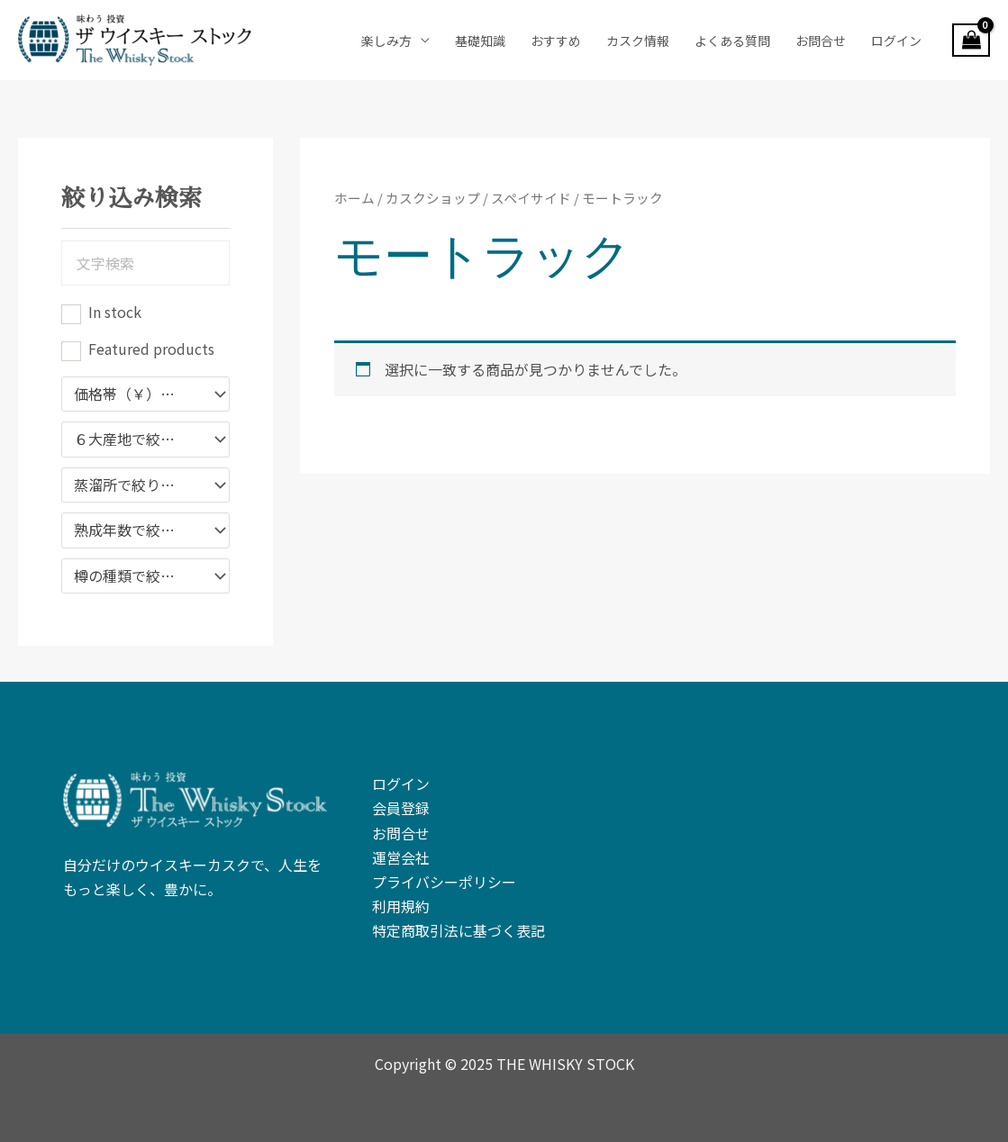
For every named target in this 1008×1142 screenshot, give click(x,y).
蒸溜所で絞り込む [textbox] (131, 485)
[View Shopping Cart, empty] (971, 40)
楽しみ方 (386, 41)
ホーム (354, 197)
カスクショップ (433, 197)
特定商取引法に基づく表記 (458, 930)
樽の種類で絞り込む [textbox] (137, 576)
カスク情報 (637, 41)
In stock (114, 311)
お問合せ (820, 41)
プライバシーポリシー (444, 882)
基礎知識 (480, 41)
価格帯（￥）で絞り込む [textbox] (137, 394)
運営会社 (401, 857)
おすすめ (556, 41)
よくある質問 (732, 41)
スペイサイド (531, 197)
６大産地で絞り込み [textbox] (137, 439)
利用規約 (401, 906)
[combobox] (145, 394)
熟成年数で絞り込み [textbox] (137, 530)
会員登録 (401, 808)
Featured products (151, 348)
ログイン (896, 41)
